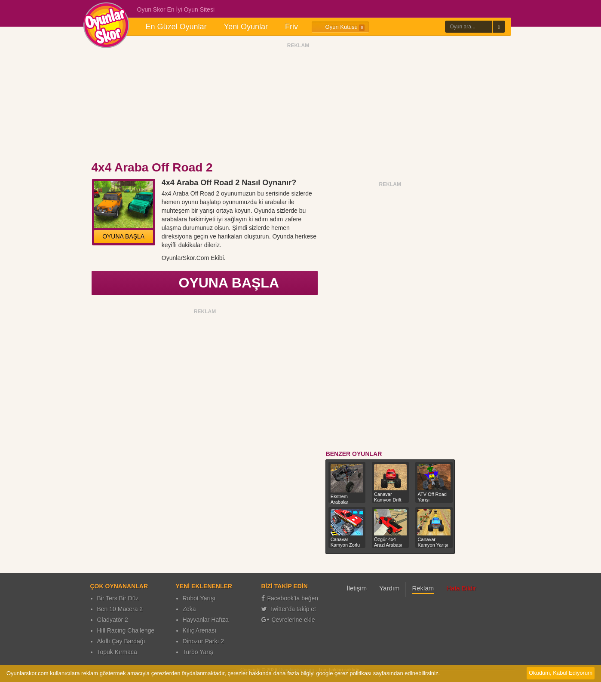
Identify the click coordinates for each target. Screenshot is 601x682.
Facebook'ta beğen (290, 598)
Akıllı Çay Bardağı (121, 641)
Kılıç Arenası (200, 630)
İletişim (357, 588)
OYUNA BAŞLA (123, 236)
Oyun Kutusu (340, 27)
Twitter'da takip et (288, 609)
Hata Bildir (461, 588)
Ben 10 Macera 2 (120, 609)
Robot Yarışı (199, 598)
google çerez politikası (343, 673)
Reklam (423, 588)
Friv (291, 26)
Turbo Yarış (198, 651)
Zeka (189, 609)
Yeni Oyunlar (246, 26)
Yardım (389, 588)
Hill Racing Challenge (126, 630)
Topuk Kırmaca (117, 651)
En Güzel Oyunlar (176, 26)
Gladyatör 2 (112, 619)
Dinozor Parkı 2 (203, 641)
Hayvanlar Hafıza (206, 619)
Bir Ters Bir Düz (118, 598)
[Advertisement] (298, 104)
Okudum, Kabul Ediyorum (560, 673)
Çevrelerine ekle (288, 619)
